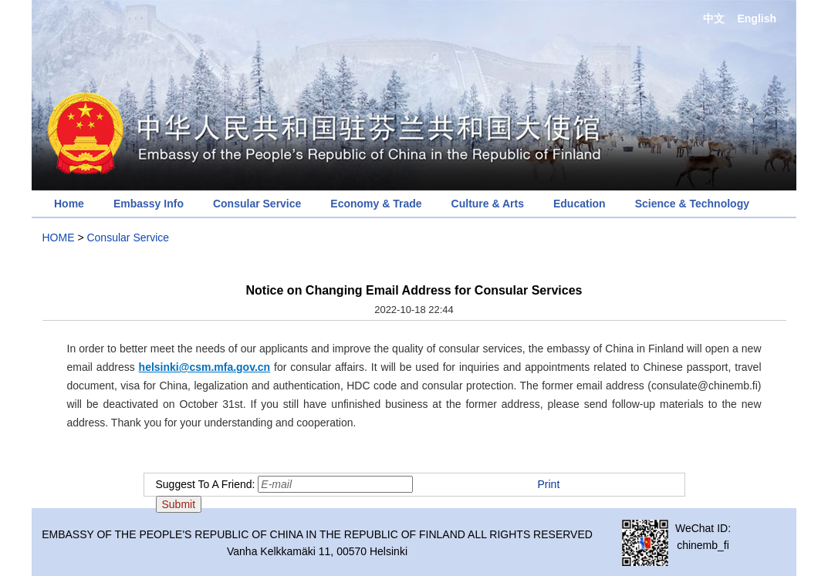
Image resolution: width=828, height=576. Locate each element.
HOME (58, 237)
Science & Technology (692, 203)
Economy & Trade (375, 203)
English (756, 18)
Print (549, 484)
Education (579, 203)
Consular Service (257, 203)
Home (69, 203)
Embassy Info (148, 203)
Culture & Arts (487, 203)
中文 (714, 18)
